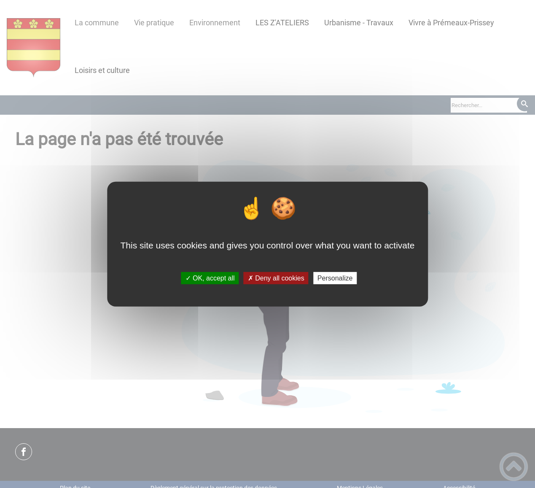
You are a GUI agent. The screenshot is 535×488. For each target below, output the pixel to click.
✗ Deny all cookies (276, 278)
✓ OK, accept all (210, 278)
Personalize (335, 278)
